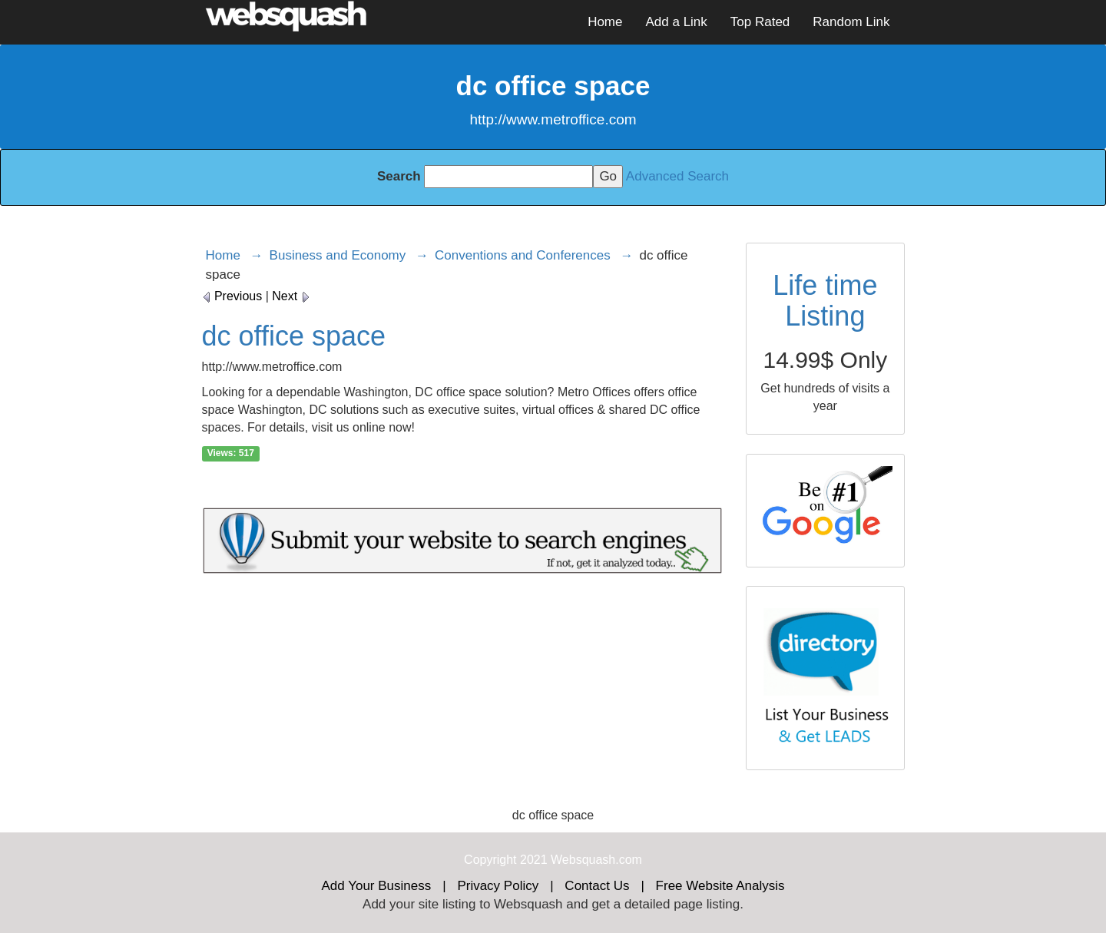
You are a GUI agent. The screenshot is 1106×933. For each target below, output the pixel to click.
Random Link (851, 22)
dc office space (294, 336)
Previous (232, 296)
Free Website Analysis (720, 885)
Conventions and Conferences (523, 255)
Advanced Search (677, 176)
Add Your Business (377, 885)
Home (605, 22)
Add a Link (676, 22)
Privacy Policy (497, 885)
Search (399, 176)
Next (291, 296)
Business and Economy (338, 255)
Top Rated (760, 22)
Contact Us (597, 885)
